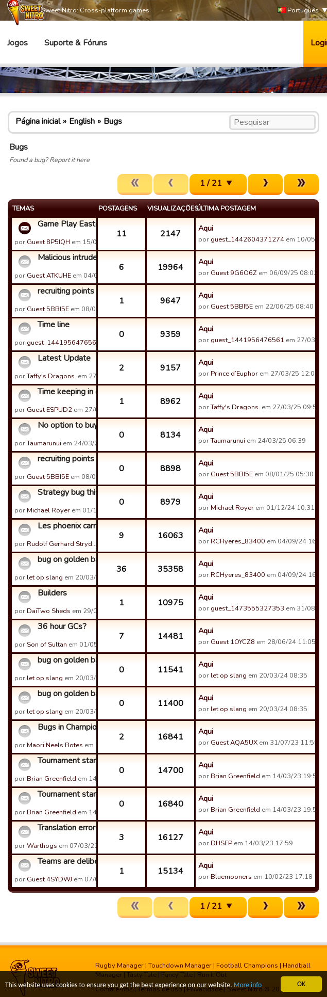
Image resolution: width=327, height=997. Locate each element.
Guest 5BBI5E (48, 309)
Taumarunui (44, 443)
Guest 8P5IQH (48, 242)
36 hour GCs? (62, 626)
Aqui (205, 228)
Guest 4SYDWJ (49, 879)
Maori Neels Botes (55, 745)
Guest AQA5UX (234, 742)
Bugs (113, 121)
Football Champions (247, 965)
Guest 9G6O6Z (234, 273)
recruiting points (66, 291)
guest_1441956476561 (63, 342)
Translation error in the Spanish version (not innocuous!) (66, 827)
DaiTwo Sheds (49, 611)
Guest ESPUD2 (49, 409)
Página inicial (37, 121)
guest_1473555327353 (247, 608)
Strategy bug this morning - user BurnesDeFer (66, 492)
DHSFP (221, 843)
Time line (54, 324)
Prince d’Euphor (234, 373)
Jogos (17, 43)
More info (248, 985)
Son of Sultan (47, 644)
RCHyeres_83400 (238, 541)
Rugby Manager (119, 965)
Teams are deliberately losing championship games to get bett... (66, 861)
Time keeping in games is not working (66, 391)
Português (298, 10)
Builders (52, 593)
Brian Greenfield (51, 778)
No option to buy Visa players (66, 425)
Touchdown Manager (180, 965)
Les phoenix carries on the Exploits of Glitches (66, 525)
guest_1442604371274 (247, 239)
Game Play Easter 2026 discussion (66, 224)
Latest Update (64, 358)
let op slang (45, 577)
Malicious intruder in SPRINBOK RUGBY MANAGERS (66, 257)
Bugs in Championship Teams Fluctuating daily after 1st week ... (66, 727)
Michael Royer (48, 510)
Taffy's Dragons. (51, 376)
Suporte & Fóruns (75, 43)
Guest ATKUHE (49, 275)
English (82, 121)
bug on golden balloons (66, 559)
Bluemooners (231, 876)
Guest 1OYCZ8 (233, 642)
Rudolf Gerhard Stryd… (62, 544)
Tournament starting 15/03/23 (66, 760)
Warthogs (42, 845)
